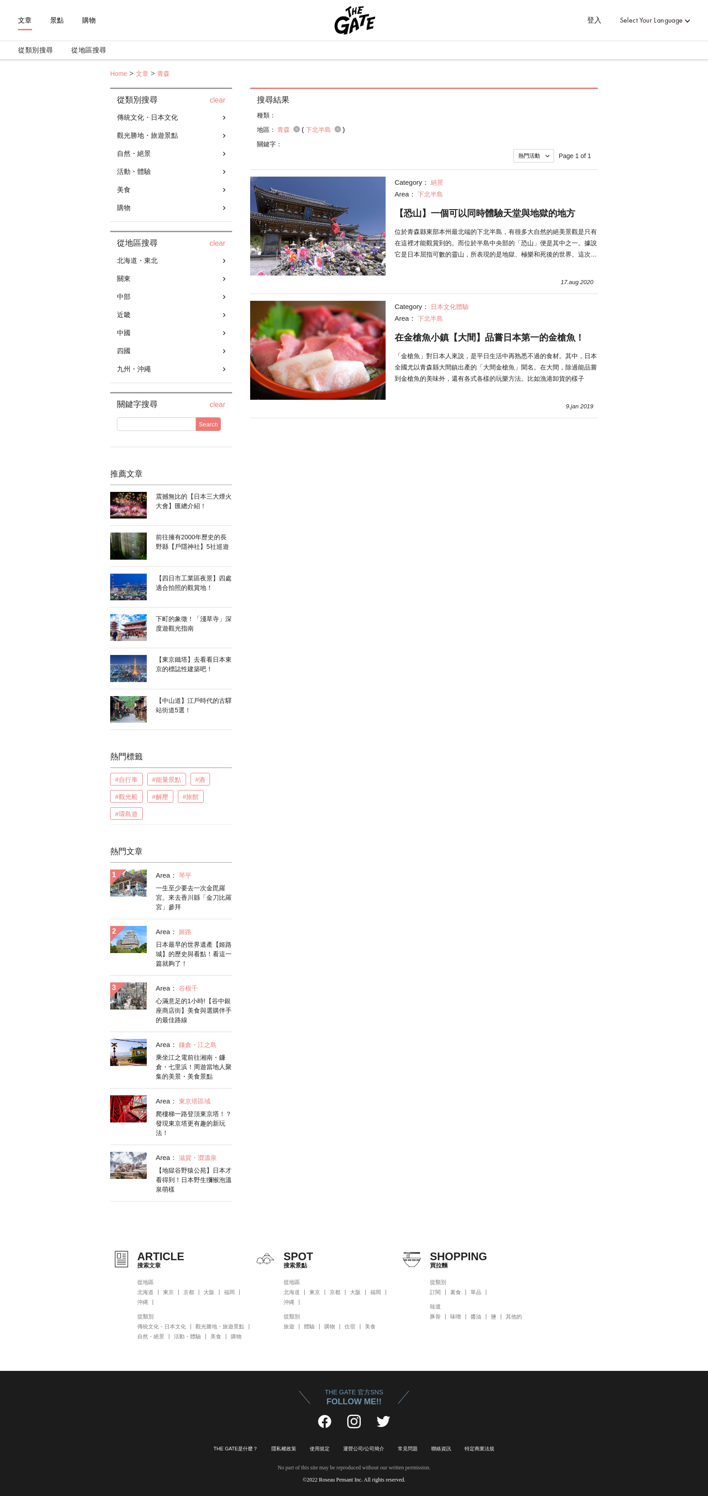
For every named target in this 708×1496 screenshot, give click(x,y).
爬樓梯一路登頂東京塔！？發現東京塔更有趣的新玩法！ (194, 1123)
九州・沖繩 (134, 369)
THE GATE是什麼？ (236, 1448)
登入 (594, 20)
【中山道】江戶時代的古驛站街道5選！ (194, 705)
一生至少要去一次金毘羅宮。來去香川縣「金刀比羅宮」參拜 (194, 897)
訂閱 (435, 1292)
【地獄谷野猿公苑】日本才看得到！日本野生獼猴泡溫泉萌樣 (194, 1180)
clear (217, 100)
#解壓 (160, 796)
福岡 (229, 1292)
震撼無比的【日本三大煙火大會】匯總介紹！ (194, 501)
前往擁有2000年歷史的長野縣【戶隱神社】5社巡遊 (192, 541)
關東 (123, 278)
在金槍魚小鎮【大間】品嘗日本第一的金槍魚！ (489, 337)
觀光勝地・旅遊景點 (147, 135)
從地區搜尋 (89, 50)
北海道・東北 (137, 260)
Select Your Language (651, 20)
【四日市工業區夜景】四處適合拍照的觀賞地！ (194, 583)
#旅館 (191, 796)
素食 (455, 1292)
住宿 (350, 1326)
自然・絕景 (134, 153)
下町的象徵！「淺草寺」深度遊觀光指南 (194, 623)
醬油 (475, 1317)
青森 (163, 73)
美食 (123, 189)
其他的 (514, 1317)
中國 (123, 333)
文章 (25, 20)
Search (208, 424)
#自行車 (126, 779)
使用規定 (320, 1448)
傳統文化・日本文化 (147, 117)
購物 (89, 20)
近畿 (123, 314)
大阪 (209, 1292)
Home (118, 73)
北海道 (145, 1292)
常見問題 (408, 1448)
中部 (123, 296)
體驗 (309, 1326)
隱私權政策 (283, 1448)
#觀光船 (126, 796)
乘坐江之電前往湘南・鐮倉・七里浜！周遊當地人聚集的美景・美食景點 (194, 1067)
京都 (188, 1292)
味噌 (455, 1317)
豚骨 (435, 1317)
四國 (123, 351)
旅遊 (289, 1326)
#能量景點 (166, 779)
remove (296, 129)
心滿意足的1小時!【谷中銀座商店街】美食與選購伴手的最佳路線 (194, 1010)
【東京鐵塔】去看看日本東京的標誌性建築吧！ (194, 664)
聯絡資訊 (441, 1448)
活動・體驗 (134, 171)
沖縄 (142, 1302)
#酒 (200, 779)
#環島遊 (126, 814)
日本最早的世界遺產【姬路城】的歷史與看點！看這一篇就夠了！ (194, 954)
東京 (168, 1292)
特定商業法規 (479, 1448)
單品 (475, 1292)
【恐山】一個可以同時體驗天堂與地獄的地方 (485, 213)
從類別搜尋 (35, 50)
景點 (57, 20)
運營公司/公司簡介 (363, 1448)
